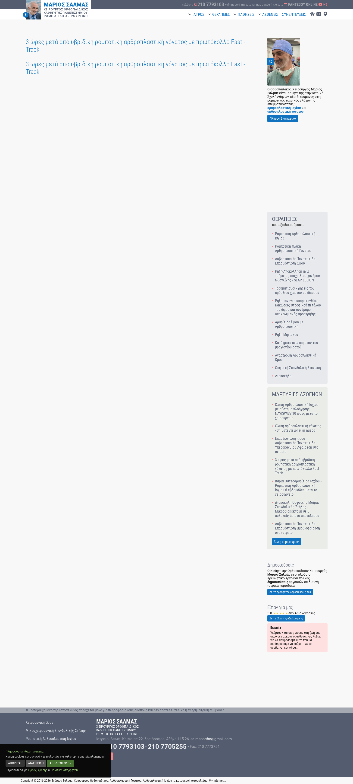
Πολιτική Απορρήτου (64, 770)
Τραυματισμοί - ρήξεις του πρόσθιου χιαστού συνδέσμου (297, 290)
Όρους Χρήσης (37, 770)
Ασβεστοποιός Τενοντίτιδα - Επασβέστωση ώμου (296, 261)
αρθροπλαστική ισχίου (284, 108)
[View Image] (283, 62)
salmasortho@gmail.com (211, 739)
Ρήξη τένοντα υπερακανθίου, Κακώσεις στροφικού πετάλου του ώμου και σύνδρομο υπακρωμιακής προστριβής (298, 307)
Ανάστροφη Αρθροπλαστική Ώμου (295, 357)
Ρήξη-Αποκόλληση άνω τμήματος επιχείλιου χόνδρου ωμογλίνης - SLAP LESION (297, 275)
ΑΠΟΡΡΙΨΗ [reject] (15, 763)
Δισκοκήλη (283, 376)
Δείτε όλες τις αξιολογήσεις (286, 618)
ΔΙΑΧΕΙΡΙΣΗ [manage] (36, 763)
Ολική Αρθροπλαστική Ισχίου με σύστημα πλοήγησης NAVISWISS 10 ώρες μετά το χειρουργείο (297, 411)
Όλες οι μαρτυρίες (286, 542)
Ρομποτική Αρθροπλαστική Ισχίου (295, 236)
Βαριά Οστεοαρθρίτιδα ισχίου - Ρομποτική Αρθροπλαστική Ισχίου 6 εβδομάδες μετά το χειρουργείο (298, 488)
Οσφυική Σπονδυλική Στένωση (298, 368)
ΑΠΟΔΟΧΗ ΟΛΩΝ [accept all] (61, 763)
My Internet (216, 780)
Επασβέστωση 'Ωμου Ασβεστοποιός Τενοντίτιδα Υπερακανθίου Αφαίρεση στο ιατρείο (296, 445)
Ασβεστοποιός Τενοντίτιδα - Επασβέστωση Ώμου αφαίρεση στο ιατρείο (297, 528)
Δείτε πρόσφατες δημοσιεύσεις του (290, 592)
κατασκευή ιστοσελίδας (191, 780)
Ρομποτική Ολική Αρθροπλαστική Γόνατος (293, 248)
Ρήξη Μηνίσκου (286, 334)
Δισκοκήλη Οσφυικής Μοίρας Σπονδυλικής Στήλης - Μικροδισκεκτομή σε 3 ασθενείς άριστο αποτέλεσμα (297, 509)
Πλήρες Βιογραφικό (283, 118)
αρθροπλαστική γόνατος (285, 111)
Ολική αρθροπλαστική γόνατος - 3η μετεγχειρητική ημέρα (298, 428)
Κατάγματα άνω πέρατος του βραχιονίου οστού (296, 345)
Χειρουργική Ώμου (39, 722)
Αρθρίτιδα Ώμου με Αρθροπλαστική (289, 324)
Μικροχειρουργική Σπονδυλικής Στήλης (56, 730)
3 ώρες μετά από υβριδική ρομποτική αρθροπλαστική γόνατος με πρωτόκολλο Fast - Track (298, 466)
